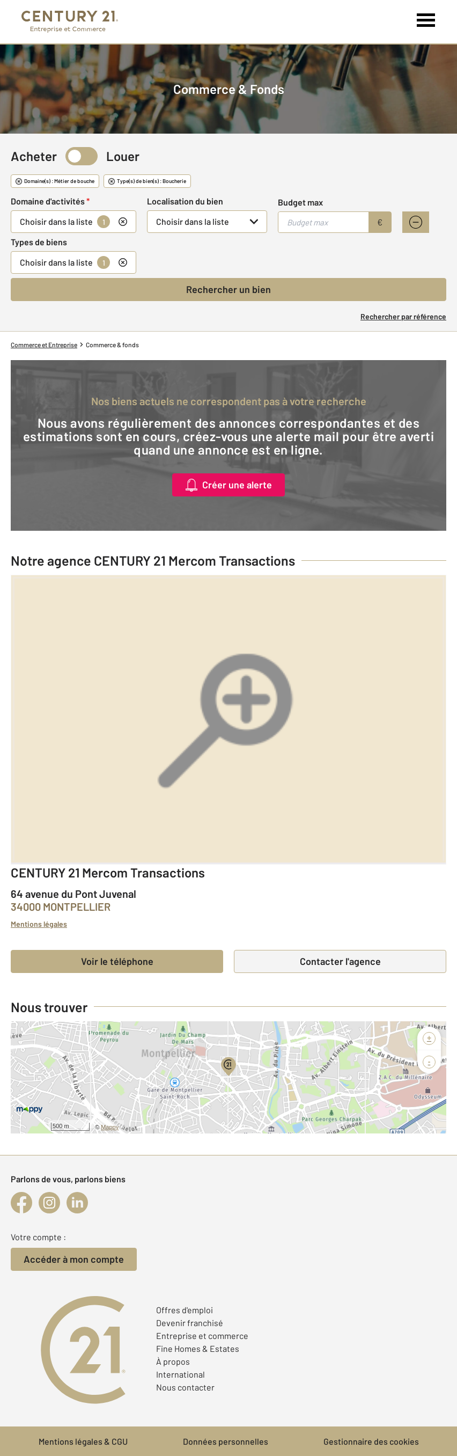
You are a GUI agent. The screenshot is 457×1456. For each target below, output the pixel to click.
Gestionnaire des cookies (371, 1441)
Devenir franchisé (189, 1323)
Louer (122, 156)
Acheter (34, 156)
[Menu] (426, 20)
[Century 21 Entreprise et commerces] (69, 22)
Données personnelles (225, 1441)
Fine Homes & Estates (197, 1348)
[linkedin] (77, 1202)
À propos (173, 1361)
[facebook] (21, 1202)
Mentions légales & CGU (83, 1441)
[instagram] (49, 1202)
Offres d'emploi (184, 1310)
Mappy (110, 1127)
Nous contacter (185, 1387)
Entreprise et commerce (202, 1335)
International (180, 1374)
